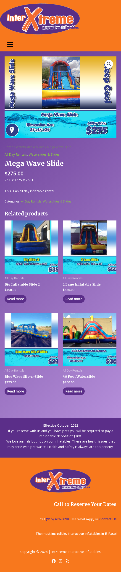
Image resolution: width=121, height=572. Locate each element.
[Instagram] (60, 561)
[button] (109, 64)
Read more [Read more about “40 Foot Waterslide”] (73, 391)
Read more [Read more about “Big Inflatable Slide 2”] (15, 298)
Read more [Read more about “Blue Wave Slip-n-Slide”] (15, 391)
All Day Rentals (16, 154)
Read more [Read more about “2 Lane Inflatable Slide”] (73, 298)
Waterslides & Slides (30, 147)
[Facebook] (54, 561)
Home (9, 147)
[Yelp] (67, 561)
